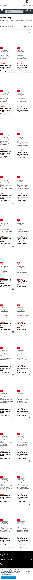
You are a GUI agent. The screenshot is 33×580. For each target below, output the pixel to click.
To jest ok (8, 577)
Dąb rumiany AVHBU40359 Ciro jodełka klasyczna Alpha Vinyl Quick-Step (23, 57)
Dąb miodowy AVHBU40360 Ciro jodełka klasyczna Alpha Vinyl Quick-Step (23, 100)
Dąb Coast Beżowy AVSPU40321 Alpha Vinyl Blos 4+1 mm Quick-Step (22, 445)
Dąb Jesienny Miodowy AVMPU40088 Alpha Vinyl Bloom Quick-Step (23, 187)
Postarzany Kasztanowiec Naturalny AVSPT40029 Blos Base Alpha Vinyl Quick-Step (23, 359)
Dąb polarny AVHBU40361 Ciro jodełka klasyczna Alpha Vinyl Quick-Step (7, 100)
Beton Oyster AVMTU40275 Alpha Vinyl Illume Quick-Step (23, 230)
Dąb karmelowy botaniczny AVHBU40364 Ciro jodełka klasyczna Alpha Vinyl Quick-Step (7, 143)
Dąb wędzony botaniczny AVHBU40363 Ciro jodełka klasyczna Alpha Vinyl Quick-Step (7, 272)
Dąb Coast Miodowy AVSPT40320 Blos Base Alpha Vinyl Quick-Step (7, 359)
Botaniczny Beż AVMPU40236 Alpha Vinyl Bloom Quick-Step (7, 230)
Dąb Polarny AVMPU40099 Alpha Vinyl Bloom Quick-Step (23, 402)
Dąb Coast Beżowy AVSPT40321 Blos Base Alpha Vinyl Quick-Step (23, 273)
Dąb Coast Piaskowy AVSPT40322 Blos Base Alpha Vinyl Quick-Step (7, 316)
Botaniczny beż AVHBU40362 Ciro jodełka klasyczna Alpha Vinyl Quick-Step (7, 57)
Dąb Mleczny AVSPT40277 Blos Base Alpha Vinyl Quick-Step (7, 445)
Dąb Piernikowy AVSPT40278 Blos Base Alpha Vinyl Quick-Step (7, 531)
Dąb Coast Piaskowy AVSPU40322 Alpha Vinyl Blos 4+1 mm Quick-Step (22, 531)
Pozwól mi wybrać (6, 574)
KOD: (1, 55)
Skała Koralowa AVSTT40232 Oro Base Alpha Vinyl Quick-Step (6, 488)
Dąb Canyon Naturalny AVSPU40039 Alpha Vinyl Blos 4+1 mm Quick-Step (23, 316)
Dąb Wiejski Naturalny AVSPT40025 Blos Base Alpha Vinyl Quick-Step (7, 402)
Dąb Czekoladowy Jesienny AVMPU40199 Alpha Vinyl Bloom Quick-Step (23, 488)
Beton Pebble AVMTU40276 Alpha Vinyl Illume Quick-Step (23, 144)
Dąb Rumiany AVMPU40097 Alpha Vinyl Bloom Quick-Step (7, 187)
